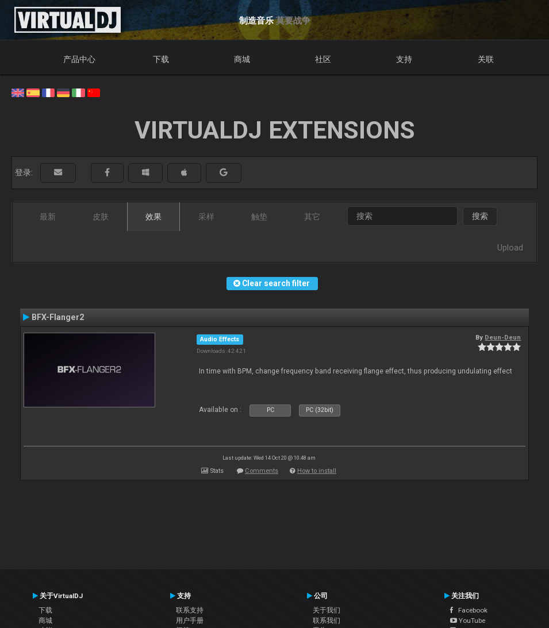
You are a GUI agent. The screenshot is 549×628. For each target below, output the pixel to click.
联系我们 (326, 621)
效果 (153, 216)
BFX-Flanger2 (58, 317)
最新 (48, 216)
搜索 (480, 216)
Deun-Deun (503, 337)
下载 (161, 59)
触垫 (259, 216)
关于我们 (326, 610)
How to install (316, 471)
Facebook (468, 610)
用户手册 (190, 621)
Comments (261, 471)
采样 (206, 216)
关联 (486, 59)
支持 (404, 59)
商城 (242, 59)
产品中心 (79, 59)
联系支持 (190, 610)
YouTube (467, 621)
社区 (323, 59)
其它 (312, 216)
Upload (510, 247)
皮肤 (101, 216)
